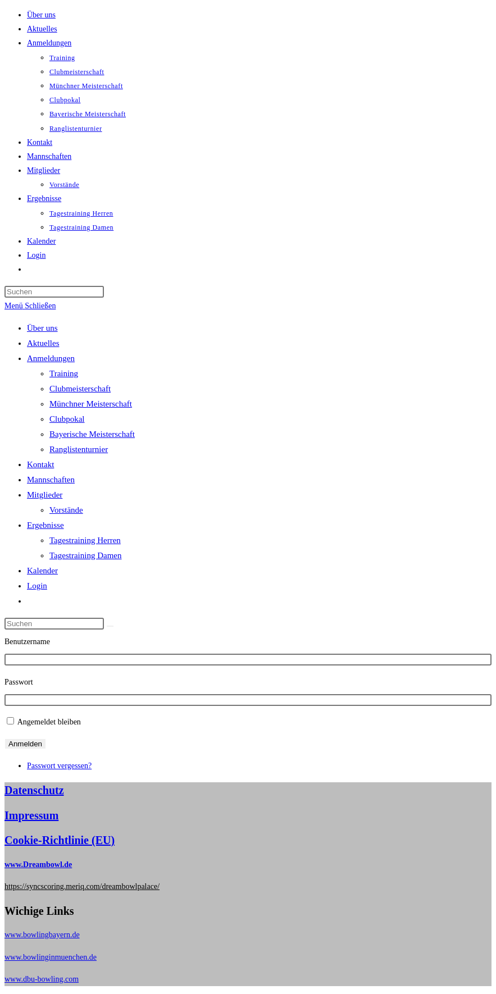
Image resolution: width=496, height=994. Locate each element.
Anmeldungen (51, 358)
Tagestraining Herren (85, 540)
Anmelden (25, 744)
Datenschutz (34, 790)
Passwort (18, 682)
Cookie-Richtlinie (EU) (59, 840)
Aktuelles (43, 343)
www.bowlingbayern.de (42, 935)
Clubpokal (67, 418)
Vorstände (66, 509)
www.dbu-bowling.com (41, 979)
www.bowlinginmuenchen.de (50, 957)
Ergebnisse (45, 525)
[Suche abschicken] (110, 626)
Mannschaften (51, 479)
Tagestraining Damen (85, 555)
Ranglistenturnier (78, 449)
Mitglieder (44, 494)
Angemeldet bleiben (49, 722)
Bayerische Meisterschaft (92, 434)
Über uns (42, 327)
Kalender (42, 570)
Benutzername (27, 641)
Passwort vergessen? (59, 766)
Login (37, 585)
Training (63, 373)
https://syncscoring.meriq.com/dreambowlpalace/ (82, 886)
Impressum (31, 815)
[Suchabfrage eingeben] (54, 292)
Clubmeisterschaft (80, 388)
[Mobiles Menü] (30, 306)
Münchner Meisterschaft (90, 403)
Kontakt (40, 464)
